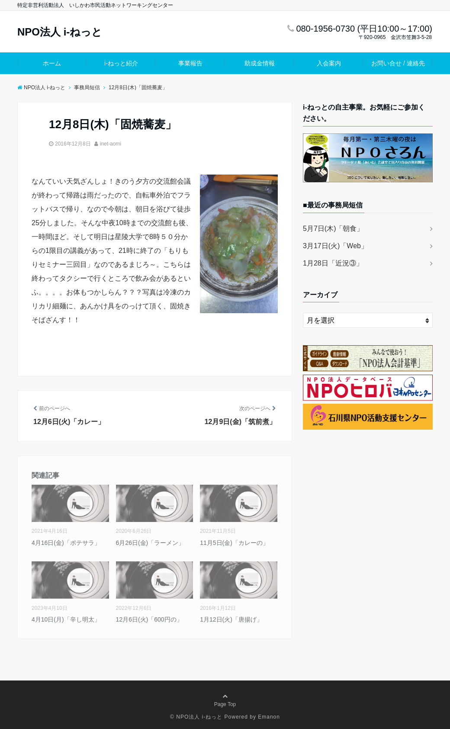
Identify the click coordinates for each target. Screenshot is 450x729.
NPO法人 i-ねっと (59, 32)
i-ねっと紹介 (121, 63)
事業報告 (190, 63)
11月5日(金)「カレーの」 (234, 542)
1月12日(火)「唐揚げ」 (231, 619)
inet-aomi (110, 144)
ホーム (52, 63)
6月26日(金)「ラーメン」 (150, 542)
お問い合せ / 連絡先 (398, 63)
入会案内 (329, 63)
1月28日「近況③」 (333, 263)
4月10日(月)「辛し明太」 (66, 619)
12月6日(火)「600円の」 (149, 619)
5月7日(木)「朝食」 (333, 228)
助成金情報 (259, 63)
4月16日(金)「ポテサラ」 (66, 542)
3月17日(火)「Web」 (335, 245)
